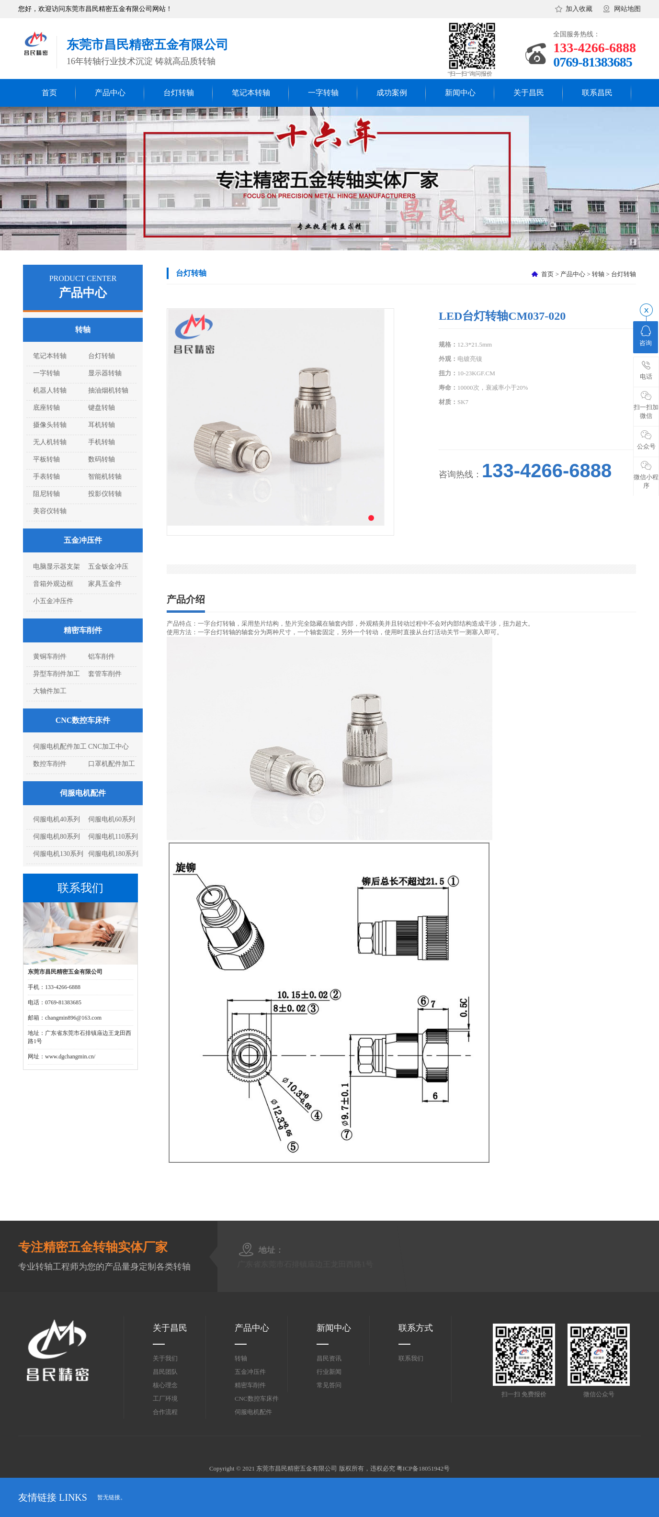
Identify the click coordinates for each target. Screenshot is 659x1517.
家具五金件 (105, 583)
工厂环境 (165, 1398)
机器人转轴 (50, 390)
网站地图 (627, 8)
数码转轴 (101, 459)
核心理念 (165, 1385)
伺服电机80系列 (56, 836)
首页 (49, 93)
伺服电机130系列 (58, 853)
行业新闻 (329, 1371)
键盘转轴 (101, 407)
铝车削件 (101, 656)
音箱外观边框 (53, 583)
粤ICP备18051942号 (423, 1468)
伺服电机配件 (83, 793)
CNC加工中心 (108, 746)
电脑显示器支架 (56, 566)
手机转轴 (101, 442)
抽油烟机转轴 (108, 390)
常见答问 (329, 1385)
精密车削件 (83, 630)
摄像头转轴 (50, 424)
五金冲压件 (83, 540)
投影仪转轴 (105, 493)
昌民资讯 (329, 1358)
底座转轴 (46, 407)
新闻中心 (460, 93)
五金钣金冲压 (108, 566)
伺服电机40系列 (56, 819)
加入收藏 (579, 8)
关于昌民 (528, 93)
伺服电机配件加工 (60, 746)
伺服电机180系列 (113, 853)
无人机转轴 (50, 442)
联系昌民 (597, 93)
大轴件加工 (50, 691)
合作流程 (165, 1412)
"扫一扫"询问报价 (470, 74)
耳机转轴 (101, 424)
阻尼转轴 (46, 493)
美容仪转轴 (50, 511)
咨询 (645, 336)
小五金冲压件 (53, 601)
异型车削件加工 (56, 673)
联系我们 (410, 1358)
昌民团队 (165, 1371)
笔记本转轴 (251, 93)
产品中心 (110, 93)
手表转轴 (46, 476)
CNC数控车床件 (83, 720)
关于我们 (165, 1358)
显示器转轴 (105, 373)
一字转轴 (323, 93)
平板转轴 (46, 459)
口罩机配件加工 (111, 763)
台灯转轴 (178, 93)
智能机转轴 (105, 476)
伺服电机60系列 (111, 819)
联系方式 (415, 1328)
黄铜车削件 (50, 656)
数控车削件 (50, 763)
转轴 (83, 330)
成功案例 (391, 93)
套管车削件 (105, 673)
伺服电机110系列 (113, 836)
